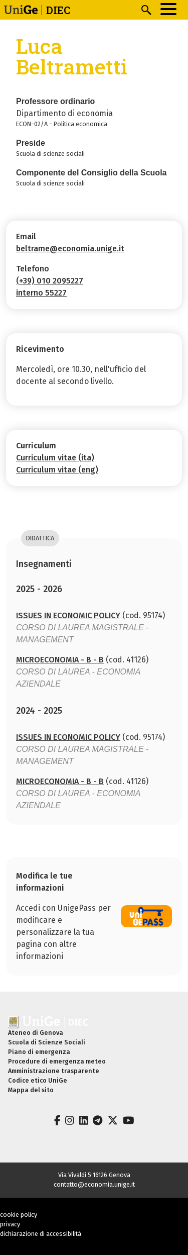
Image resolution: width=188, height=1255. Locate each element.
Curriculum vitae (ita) (55, 457)
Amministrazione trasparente (53, 1071)
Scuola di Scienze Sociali (46, 1042)
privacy (10, 1224)
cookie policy (18, 1214)
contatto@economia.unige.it (94, 1184)
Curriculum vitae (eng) (57, 469)
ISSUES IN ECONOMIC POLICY (68, 615)
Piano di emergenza (39, 1051)
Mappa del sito (31, 1090)
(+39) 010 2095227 (49, 280)
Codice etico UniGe (37, 1080)
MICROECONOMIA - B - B (60, 659)
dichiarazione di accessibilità (40, 1233)
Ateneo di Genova (35, 1032)
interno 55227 (41, 293)
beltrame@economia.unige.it (70, 248)
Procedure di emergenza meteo (57, 1061)
